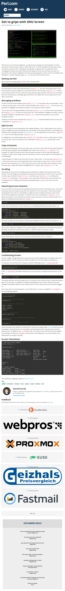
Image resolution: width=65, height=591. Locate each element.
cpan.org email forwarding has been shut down (32, 543)
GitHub (51, 402)
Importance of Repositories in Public (32, 560)
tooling (3, 383)
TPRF (19, 409)
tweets (43, 391)
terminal (32, 383)
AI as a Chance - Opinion (32, 572)
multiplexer (16, 383)
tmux (28, 75)
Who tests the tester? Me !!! (32, 548)
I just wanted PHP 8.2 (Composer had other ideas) (32, 577)
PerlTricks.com (28, 379)
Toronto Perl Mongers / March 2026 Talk (32, 566)
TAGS (44, 9)
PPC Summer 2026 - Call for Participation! (32, 554)
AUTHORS (19, 9)
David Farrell (16, 25)
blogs (49, 391)
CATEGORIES (32, 9)
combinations (29, 132)
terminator (38, 383)
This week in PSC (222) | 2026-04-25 (32, 537)
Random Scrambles (32, 583)
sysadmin (27, 383)
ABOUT (8, 9)
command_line (10, 383)
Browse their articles (19, 395)
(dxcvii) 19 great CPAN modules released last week (32, 531)
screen (22, 383)
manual (50, 327)
